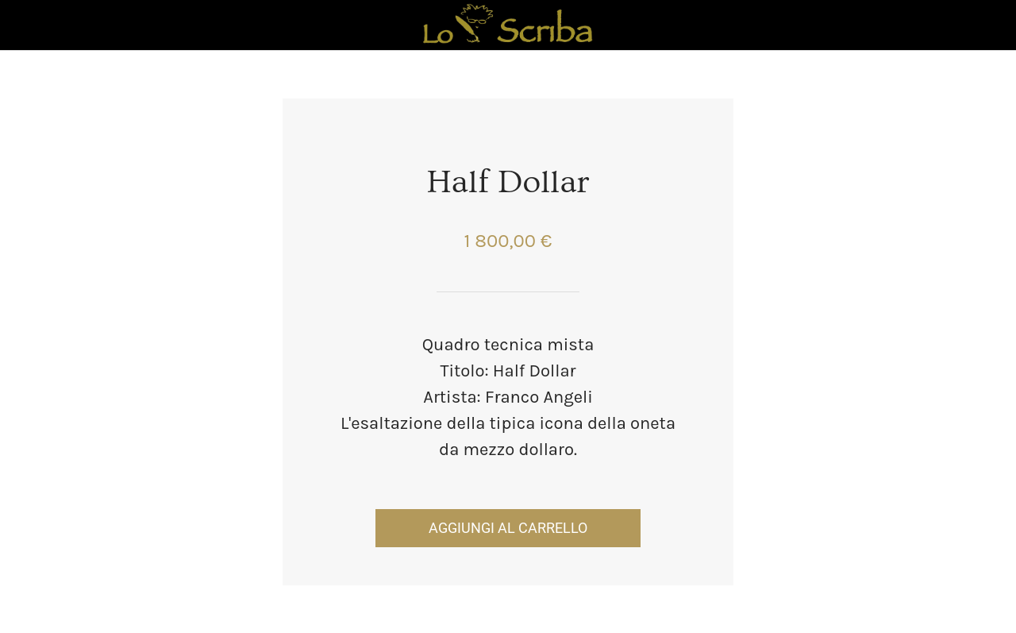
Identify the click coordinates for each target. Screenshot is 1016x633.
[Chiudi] (25, 25)
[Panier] (975, 25)
